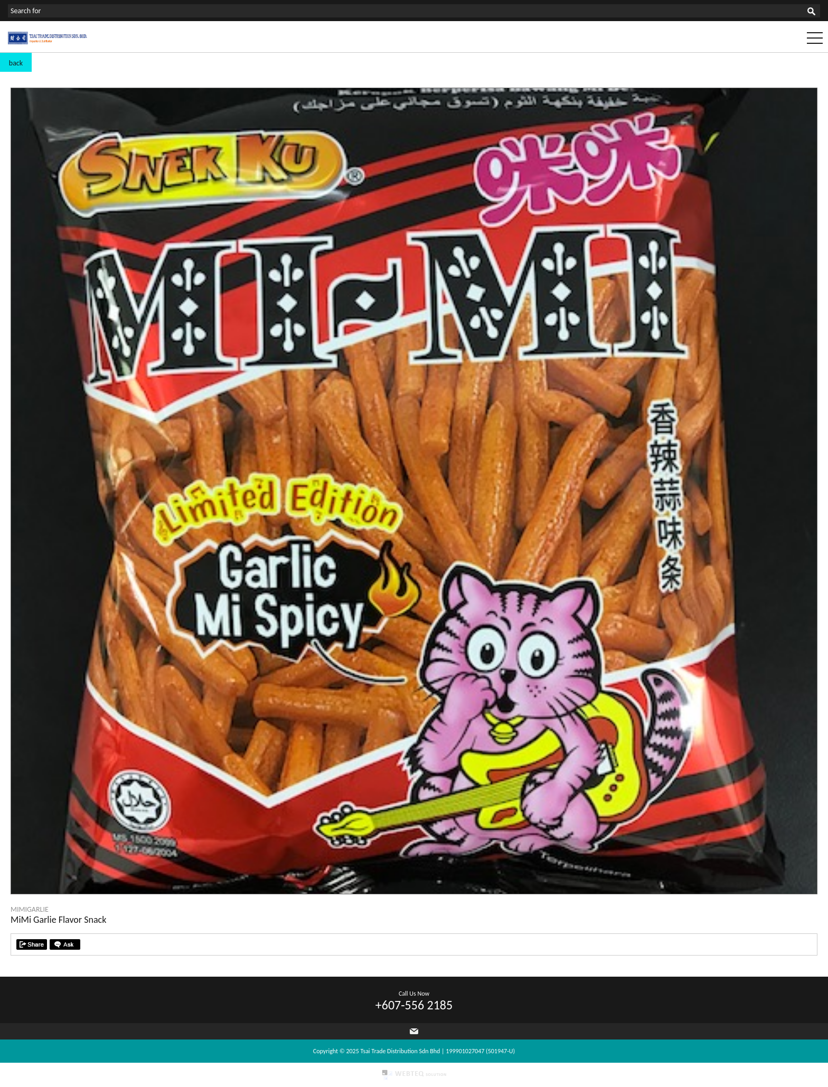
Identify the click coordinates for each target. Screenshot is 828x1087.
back (16, 63)
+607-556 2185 (414, 1005)
